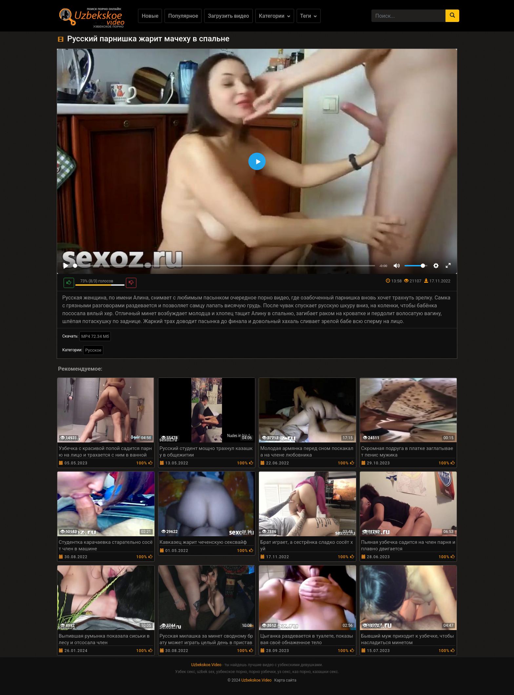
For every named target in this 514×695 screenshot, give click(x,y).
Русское (93, 350)
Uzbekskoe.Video (206, 665)
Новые (150, 16)
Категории (274, 16)
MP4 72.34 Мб (95, 336)
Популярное (183, 16)
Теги (308, 16)
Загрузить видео (228, 16)
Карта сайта (285, 680)
